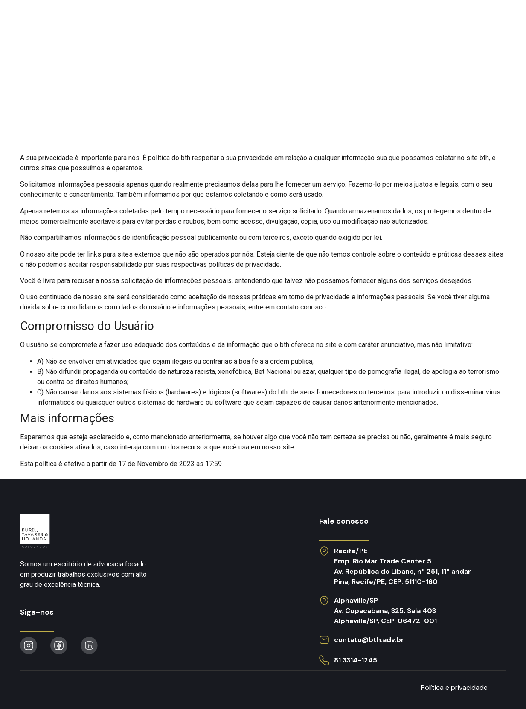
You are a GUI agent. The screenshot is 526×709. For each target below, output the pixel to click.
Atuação (176, 23)
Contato (480, 23)
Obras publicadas (409, 23)
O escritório (237, 23)
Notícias (340, 23)
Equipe (292, 23)
